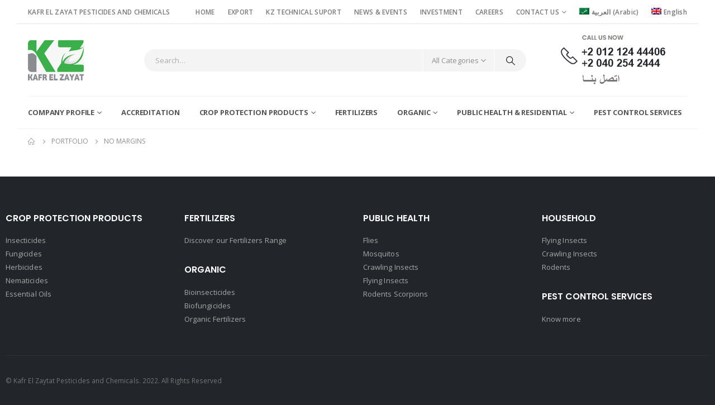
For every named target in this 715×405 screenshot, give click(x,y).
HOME (205, 11)
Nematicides (27, 280)
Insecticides (26, 240)
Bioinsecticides (209, 292)
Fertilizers (356, 112)
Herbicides (24, 267)
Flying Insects (385, 280)
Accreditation (150, 112)
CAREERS (489, 11)
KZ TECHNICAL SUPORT (303, 11)
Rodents (556, 267)
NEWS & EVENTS (380, 11)
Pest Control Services (637, 112)
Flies (370, 240)
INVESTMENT (441, 11)
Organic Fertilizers (215, 319)
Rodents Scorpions (395, 294)
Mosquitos (381, 254)
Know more (561, 319)
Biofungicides (207, 306)
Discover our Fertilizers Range (235, 240)
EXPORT (241, 11)
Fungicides (24, 254)
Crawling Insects (390, 267)
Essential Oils (28, 294)
